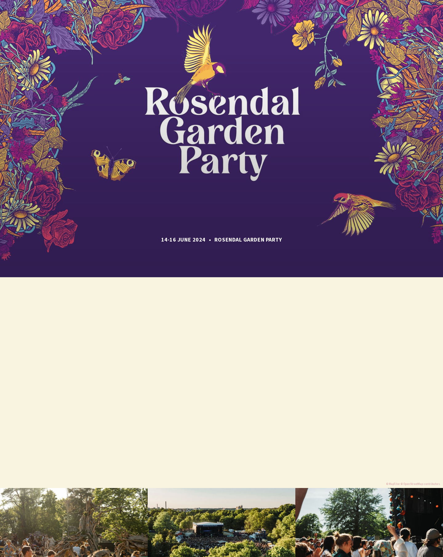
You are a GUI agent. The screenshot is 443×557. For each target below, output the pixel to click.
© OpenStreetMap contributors (420, 484)
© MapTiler (393, 484)
